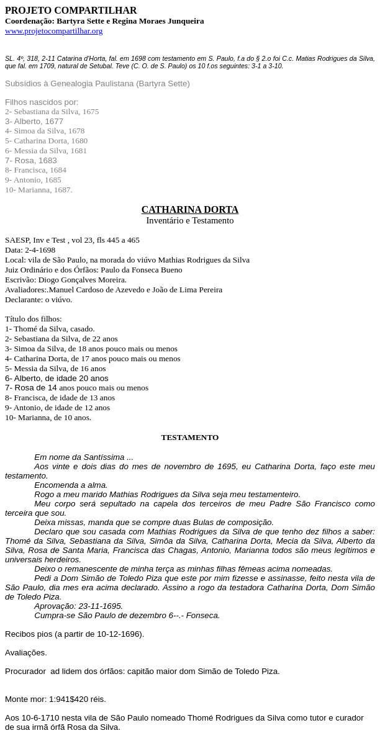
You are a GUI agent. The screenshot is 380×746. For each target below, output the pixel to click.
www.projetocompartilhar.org (53, 30)
